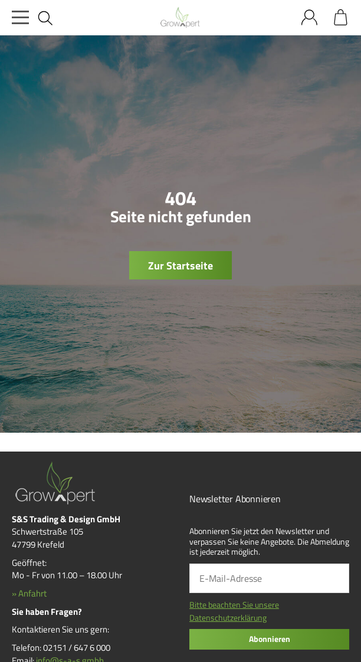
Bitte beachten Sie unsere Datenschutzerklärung (234, 611)
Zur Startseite (180, 266)
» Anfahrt (29, 593)
